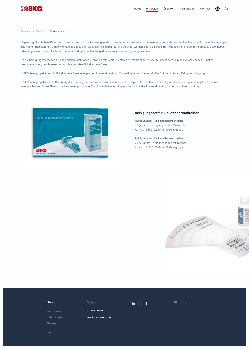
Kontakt (205, 8)
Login (49, 332)
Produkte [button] (152, 8)
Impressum (54, 311)
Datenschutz (54, 317)
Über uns (169, 8)
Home (137, 8)
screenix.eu (93, 310)
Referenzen (187, 8)
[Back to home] (32, 9)
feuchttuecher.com (97, 317)
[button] (226, 9)
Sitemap (52, 323)
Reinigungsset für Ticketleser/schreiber (170, 113)
